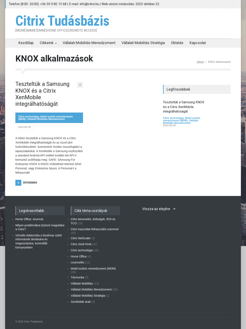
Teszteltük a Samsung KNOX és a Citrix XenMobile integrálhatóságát (42, 94)
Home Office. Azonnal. (29, 219)
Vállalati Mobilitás (82, 283)
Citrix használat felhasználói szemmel (94, 229)
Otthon (200, 61)
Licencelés (77, 262)
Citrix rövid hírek (81, 244)
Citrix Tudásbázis (62, 21)
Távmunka (77, 277)
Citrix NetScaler (81, 238)
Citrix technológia (28, 116)
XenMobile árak (81, 301)
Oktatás (177, 43)
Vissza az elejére (156, 209)
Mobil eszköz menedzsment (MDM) (181, 119)
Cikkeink (47, 43)
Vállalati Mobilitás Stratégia (143, 43)
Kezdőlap (26, 43)
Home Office (79, 256)
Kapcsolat (198, 43)
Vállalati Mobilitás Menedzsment (89, 43)
